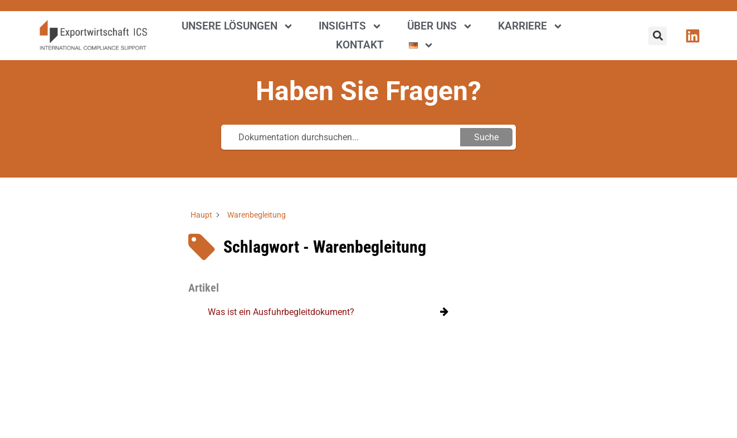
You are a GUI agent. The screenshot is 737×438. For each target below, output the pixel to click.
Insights (350, 26)
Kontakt (360, 44)
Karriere (530, 26)
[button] (657, 36)
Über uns (440, 26)
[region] (144, 357)
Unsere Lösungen (238, 26)
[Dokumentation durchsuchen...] (342, 137)
